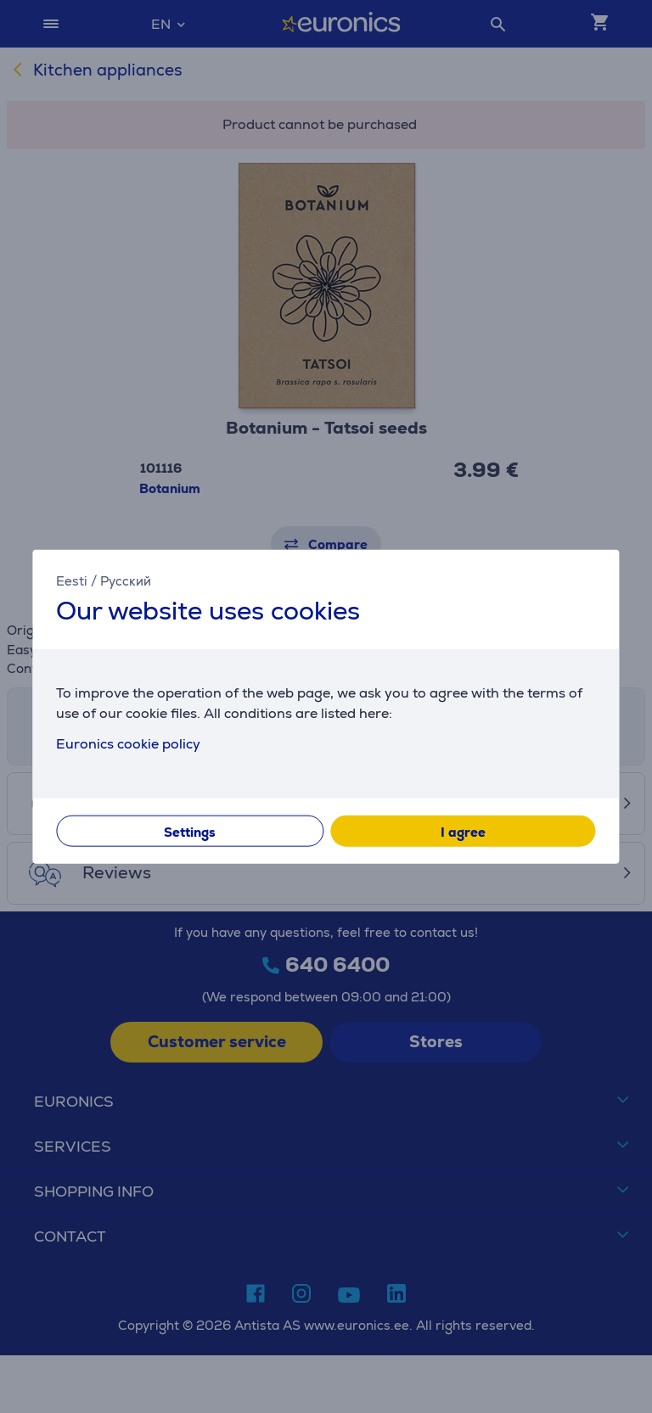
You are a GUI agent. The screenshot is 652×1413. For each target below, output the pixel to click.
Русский (125, 580)
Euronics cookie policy (128, 744)
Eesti (71, 580)
